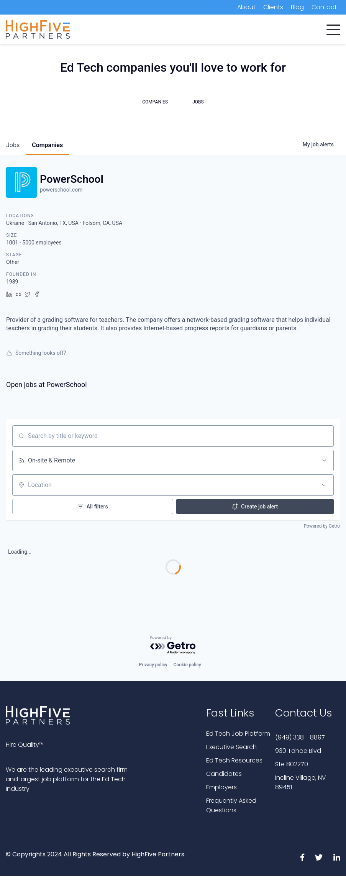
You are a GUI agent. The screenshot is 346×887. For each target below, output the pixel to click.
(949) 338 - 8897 (300, 737)
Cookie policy (187, 664)
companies (47, 145)
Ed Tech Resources (234, 760)
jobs (13, 145)
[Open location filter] (323, 485)
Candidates (224, 773)
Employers (221, 787)
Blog (297, 7)
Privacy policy (153, 664)
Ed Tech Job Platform (238, 733)
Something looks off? (36, 353)
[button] (333, 28)
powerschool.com (61, 190)
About (246, 7)
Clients (273, 7)
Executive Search (231, 747)
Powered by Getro (322, 526)
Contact (324, 7)
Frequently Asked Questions (231, 805)
